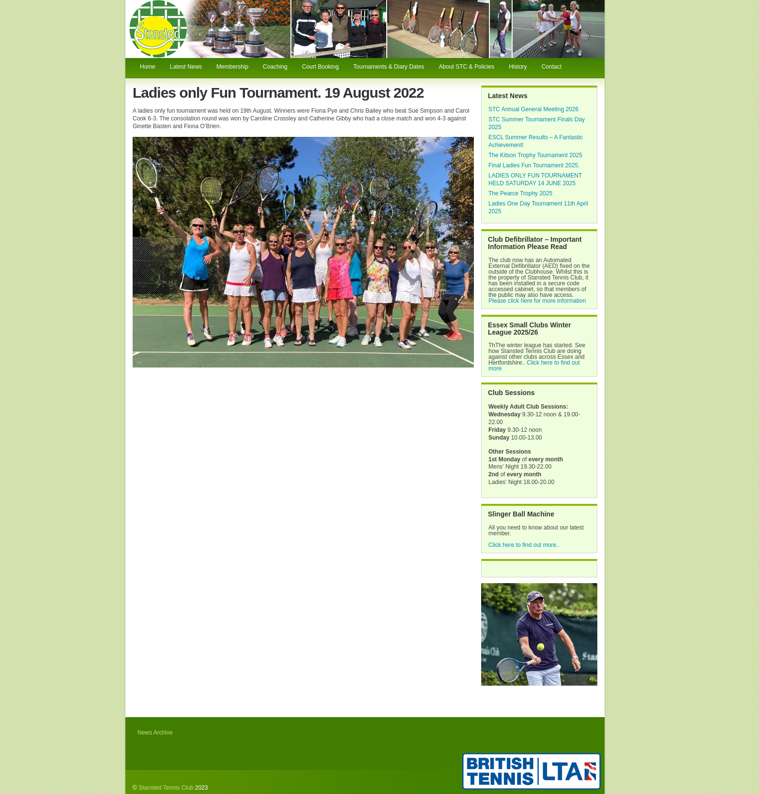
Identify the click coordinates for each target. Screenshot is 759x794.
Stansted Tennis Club (165, 787)
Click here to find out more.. (524, 545)
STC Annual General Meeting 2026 (533, 109)
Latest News (186, 66)
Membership (232, 66)
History (518, 66)
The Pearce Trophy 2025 (520, 193)
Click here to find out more (534, 365)
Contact (552, 66)
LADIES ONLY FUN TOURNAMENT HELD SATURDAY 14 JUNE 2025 (535, 179)
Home (147, 66)
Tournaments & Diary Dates (389, 66)
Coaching (275, 66)
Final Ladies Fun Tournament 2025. (534, 165)
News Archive (155, 732)
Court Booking (320, 66)
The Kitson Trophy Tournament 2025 (535, 155)
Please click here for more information (537, 300)
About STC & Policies (467, 66)
